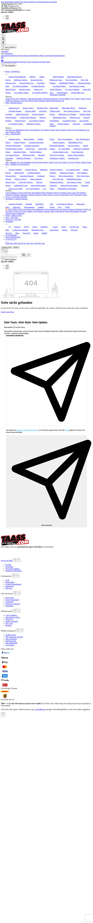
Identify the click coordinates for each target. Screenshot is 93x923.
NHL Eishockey (11, 639)
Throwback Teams (80, 195)
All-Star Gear (10, 130)
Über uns (8, 588)
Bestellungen (35, 56)
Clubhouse (9, 101)
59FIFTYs (9, 619)
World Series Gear (57, 101)
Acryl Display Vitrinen (41, 211)
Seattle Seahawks (11, 621)
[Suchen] (3, 39)
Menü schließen (9, 47)
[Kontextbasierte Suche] (4, 251)
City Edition (44, 130)
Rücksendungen (59, 56)
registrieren (9, 53)
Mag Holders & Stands (78, 211)
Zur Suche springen (27, 2)
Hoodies (8, 625)
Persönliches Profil (15, 56)
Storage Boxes (10, 213)
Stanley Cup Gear (68, 162)
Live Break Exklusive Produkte (70, 209)
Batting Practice (52, 99)
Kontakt (8, 565)
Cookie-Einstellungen (13, 584)
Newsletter (9, 567)
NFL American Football (14, 637)
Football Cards (65, 193)
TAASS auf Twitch (19, 211)
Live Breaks (27, 209)
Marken (16, 247)
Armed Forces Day (12, 99)
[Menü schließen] (6, 74)
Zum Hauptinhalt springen (10, 2)
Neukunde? (9, 602)
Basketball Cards (22, 130)
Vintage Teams (86, 162)
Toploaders (20, 213)
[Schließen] (2, 717)
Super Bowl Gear (67, 195)
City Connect (75, 99)
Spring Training (39, 101)
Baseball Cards (40, 99)
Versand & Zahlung (12, 569)
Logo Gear (24, 101)
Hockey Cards (48, 162)
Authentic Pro (14, 162)
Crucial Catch (22, 193)
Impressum (9, 586)
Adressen (26, 56)
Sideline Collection (20, 195)
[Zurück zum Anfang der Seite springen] (3, 714)
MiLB (31, 101)
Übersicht (4, 56)
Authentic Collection (27, 99)
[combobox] (11, 256)
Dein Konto (9, 598)
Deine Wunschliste (12, 600)
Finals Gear (71, 130)
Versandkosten (40, 709)
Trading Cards (6, 247)
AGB (67, 430)
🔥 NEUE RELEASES (13, 209)
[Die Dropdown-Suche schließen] (28, 255)
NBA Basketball (11, 643)
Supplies (30, 211)
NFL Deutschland (34, 193)
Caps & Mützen (64, 99)
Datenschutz (9, 582)
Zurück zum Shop (7, 312)
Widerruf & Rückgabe (13, 571)
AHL (7, 162)
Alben (52, 211)
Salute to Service (54, 195)
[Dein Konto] (3, 43)
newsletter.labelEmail (14, 336)
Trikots (47, 101)
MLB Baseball (10, 641)
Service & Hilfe (7, 561)
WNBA (17, 132)
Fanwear (17, 101)
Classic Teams (86, 99)
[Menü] (3, 35)
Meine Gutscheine (46, 56)
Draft (40, 162)
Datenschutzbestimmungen (27, 430)
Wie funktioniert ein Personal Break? (45, 209)
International (80, 130)
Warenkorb (9, 606)
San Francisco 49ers (12, 617)
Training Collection (35, 195)
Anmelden (4, 51)
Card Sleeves (60, 211)
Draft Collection (47, 193)
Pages (67, 211)
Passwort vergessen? (12, 604)
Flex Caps (9, 623)
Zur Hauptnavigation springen (46, 2)
